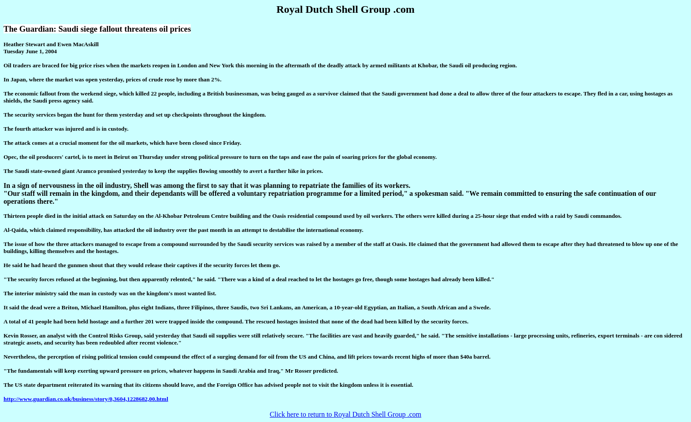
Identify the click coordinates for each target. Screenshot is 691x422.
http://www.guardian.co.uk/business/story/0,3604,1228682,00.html (86, 399)
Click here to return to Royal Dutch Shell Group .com (345, 414)
